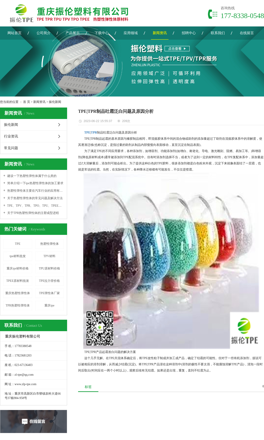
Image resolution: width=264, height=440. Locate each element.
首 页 (26, 102)
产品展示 (73, 33)
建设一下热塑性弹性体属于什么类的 (31, 176)
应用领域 (131, 33)
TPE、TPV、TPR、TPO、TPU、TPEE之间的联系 (35, 205)
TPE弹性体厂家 (49, 293)
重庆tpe (49, 305)
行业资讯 (11, 136)
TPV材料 (49, 256)
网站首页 (14, 33)
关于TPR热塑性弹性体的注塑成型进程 (32, 213)
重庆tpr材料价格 (18, 268)
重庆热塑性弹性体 (17, 293)
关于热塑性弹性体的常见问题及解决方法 (34, 198)
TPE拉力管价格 (49, 280)
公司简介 (44, 33)
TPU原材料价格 (49, 268)
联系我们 (218, 33)
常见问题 (11, 148)
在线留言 (247, 33)
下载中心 (102, 33)
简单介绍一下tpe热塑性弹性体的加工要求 (34, 183)
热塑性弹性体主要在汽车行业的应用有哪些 (35, 190)
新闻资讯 (160, 33)
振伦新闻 (55, 102)
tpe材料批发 (18, 256)
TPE (17, 243)
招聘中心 (189, 33)
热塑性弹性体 (49, 243)
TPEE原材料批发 (17, 280)
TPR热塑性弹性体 (18, 305)
